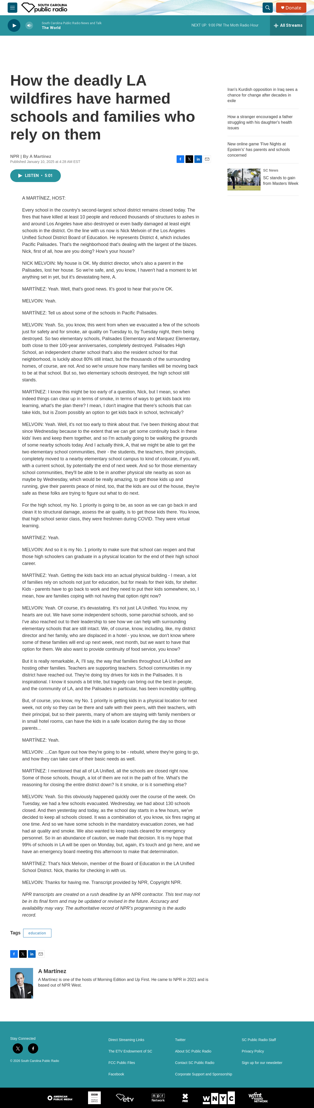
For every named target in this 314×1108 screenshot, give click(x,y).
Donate (293, 7)
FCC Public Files (121, 1063)
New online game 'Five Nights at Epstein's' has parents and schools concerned (258, 149)
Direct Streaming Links (126, 1040)
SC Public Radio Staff (259, 1040)
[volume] (29, 25)
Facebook (116, 1074)
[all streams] (288, 25)
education (37, 933)
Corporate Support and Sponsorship (203, 1074)
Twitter (180, 1040)
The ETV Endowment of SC (130, 1051)
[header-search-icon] (268, 8)
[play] (14, 26)
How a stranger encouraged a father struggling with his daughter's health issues (260, 122)
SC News (270, 170)
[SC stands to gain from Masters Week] (244, 179)
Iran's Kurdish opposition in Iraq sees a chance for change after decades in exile (262, 95)
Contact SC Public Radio (194, 1063)
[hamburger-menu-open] (12, 8)
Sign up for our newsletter (262, 1063)
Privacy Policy (253, 1051)
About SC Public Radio (193, 1051)
